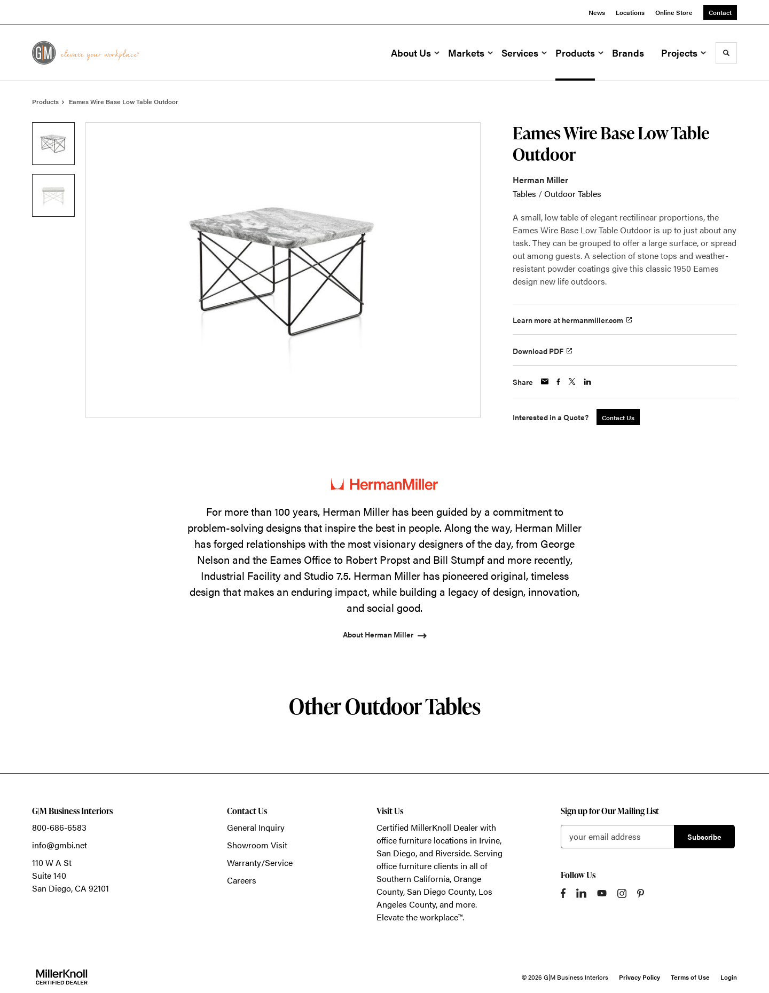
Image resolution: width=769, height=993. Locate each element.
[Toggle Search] (726, 53)
